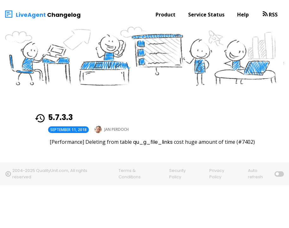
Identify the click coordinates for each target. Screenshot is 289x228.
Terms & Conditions (130, 174)
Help (243, 14)
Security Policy (177, 174)
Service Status (206, 14)
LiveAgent (31, 15)
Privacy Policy (216, 174)
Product (165, 14)
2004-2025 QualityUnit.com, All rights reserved (49, 174)
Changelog (64, 15)
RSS (273, 14)
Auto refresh (255, 174)
